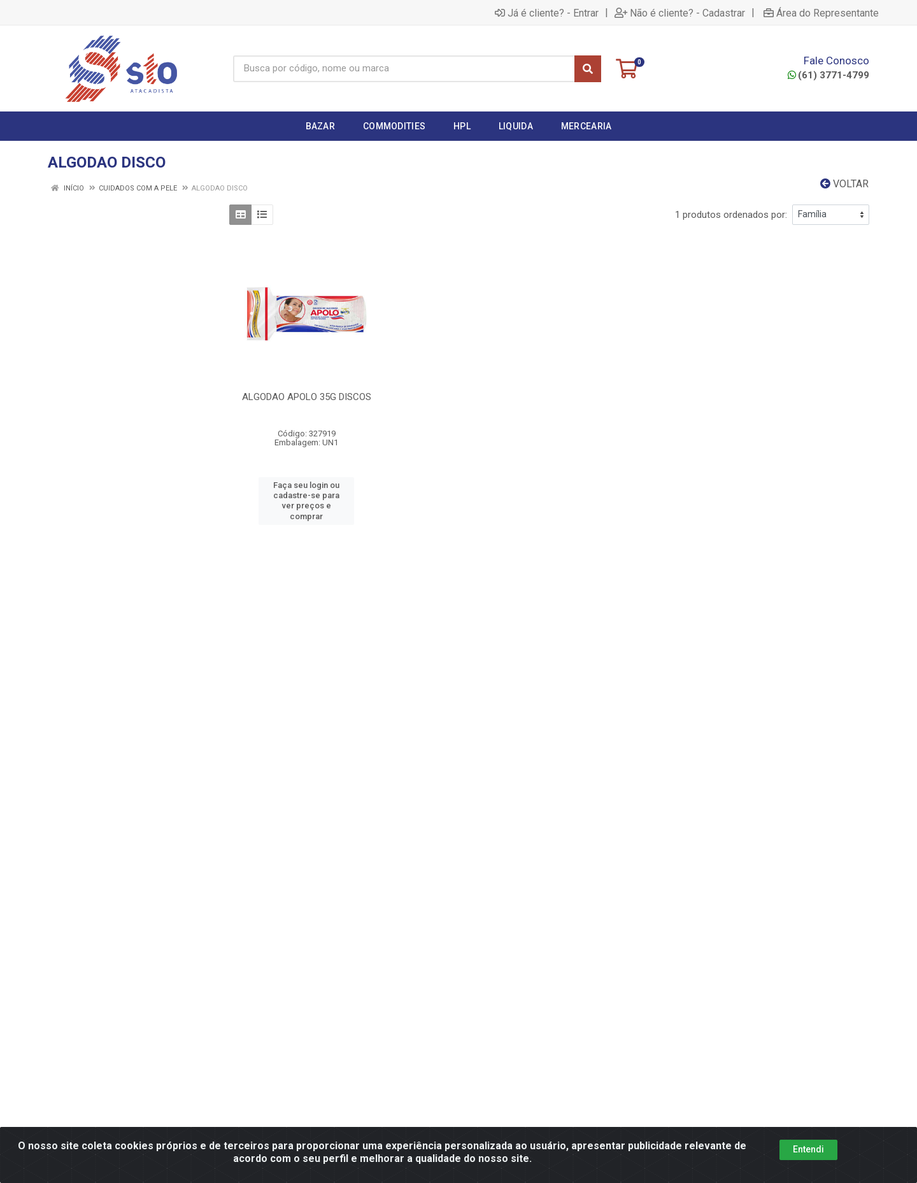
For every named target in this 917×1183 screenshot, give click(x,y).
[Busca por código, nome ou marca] (404, 68)
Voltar (844, 184)
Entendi (808, 1149)
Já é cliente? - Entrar (547, 13)
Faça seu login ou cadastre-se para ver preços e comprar (306, 500)
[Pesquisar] (587, 68)
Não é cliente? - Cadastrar (680, 13)
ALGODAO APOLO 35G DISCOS (306, 397)
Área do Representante (821, 13)
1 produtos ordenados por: (731, 214)
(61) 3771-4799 (828, 75)
